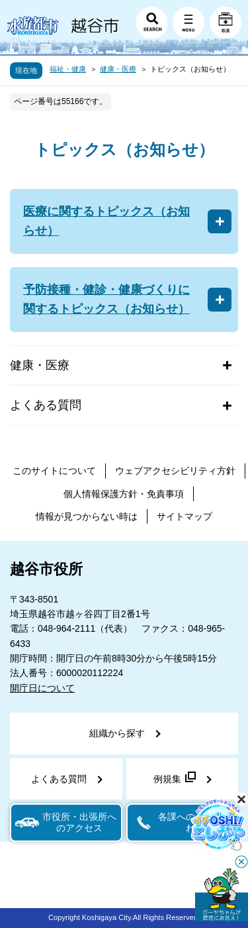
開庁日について (42, 688)
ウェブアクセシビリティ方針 (175, 470)
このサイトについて (54, 470)
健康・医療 (118, 69)
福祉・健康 (68, 69)
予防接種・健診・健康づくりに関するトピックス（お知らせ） (106, 299)
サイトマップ (184, 516)
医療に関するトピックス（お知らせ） (106, 221)
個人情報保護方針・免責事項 (123, 494)
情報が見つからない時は (87, 516)
